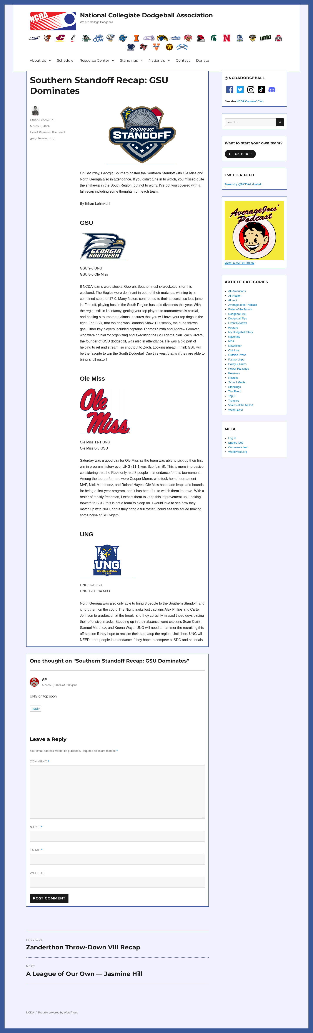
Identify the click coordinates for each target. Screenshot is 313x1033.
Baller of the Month (240, 309)
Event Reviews (40, 132)
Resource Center (94, 60)
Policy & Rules (237, 364)
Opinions (233, 350)
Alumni (232, 300)
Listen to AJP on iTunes (239, 262)
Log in (232, 438)
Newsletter (234, 345)
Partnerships (236, 359)
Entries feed (235, 442)
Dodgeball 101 (237, 314)
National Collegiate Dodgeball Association (146, 15)
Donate (202, 60)
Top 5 (231, 396)
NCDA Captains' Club (249, 101)
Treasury (233, 400)
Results (233, 377)
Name (36, 827)
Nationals (157, 60)
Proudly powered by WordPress (58, 1012)
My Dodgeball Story (240, 332)
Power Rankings (238, 368)
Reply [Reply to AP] (36, 708)
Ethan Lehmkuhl (42, 120)
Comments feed (238, 447)
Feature (233, 327)
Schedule (65, 60)
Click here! (240, 154)
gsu (32, 138)
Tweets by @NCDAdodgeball (243, 184)
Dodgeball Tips (237, 318)
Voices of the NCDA (240, 405)
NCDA (30, 1012)
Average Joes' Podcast (242, 304)
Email (36, 850)
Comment (40, 761)
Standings (129, 60)
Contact (183, 60)
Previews (234, 373)
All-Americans (237, 291)
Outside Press (237, 355)
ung (52, 138)
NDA (231, 341)
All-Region (234, 295)
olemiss (42, 138)
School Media (236, 382)
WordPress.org (237, 451)
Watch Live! (235, 409)
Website (37, 873)
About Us (38, 60)
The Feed (58, 132)
